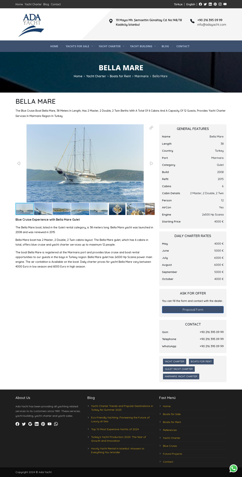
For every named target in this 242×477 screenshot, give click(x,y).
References (170, 430)
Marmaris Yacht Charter (181, 376)
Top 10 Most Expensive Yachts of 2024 (115, 429)
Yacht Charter (33, 4)
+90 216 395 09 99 (212, 332)
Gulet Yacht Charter (179, 368)
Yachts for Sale (77, 46)
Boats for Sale (172, 414)
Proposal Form (193, 310)
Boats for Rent (120, 76)
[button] (151, 128)
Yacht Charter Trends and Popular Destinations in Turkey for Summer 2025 (122, 407)
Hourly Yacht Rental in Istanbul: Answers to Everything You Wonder (117, 450)
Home (19, 4)
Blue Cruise (170, 446)
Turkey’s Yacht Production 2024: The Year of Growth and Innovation (118, 438)
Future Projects (172, 453)
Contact (56, 4)
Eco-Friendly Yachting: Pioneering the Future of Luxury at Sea (120, 419)
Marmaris (142, 76)
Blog (46, 4)
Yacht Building (141, 46)
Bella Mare (160, 76)
